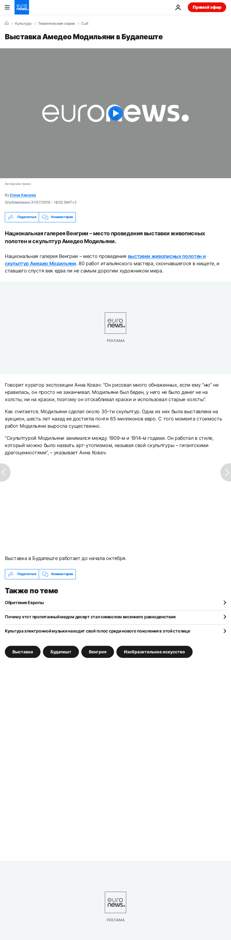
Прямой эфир (207, 7)
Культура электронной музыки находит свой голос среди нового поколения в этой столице (97, 630)
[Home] (6, 23)
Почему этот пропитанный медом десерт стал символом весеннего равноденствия (90, 616)
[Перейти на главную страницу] (22, 7)
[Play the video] (115, 113)
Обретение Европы (24, 602)
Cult (84, 23)
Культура (23, 23)
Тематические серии (56, 23)
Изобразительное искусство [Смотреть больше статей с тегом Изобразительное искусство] (154, 651)
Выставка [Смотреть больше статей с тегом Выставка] (22, 651)
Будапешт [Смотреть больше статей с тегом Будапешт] (60, 651)
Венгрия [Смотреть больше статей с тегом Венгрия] (97, 651)
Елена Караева (23, 195)
